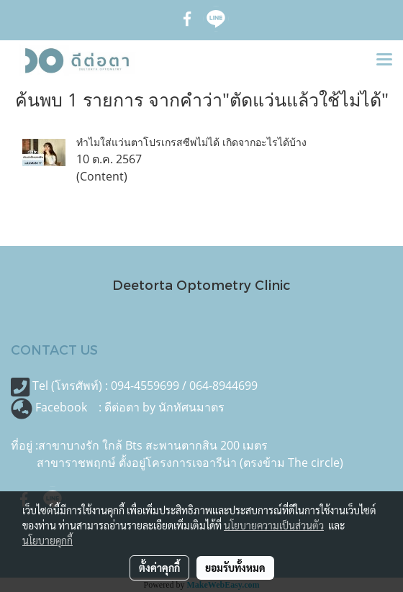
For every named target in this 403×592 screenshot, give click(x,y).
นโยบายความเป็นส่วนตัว (274, 525)
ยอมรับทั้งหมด (235, 567)
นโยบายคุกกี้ (47, 540)
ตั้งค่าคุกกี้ (159, 567)
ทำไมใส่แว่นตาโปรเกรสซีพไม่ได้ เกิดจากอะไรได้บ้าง (191, 142)
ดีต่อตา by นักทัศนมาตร (164, 407)
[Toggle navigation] (384, 60)
